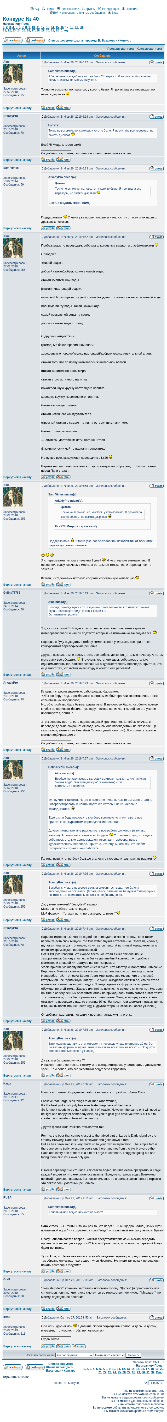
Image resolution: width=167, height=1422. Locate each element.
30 (47, 30)
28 (38, 30)
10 (33, 27)
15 (57, 27)
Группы (88, 9)
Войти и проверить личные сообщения (77, 12)
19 (76, 27)
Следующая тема (149, 48)
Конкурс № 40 (21, 19)
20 (81, 27)
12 (42, 27)
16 (61, 27)
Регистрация (108, 9)
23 (14, 30)
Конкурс (125, 40)
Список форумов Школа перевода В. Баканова (81, 40)
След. (64, 30)
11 (38, 27)
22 (9, 30)
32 (57, 30)
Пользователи (68, 9)
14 (52, 27)
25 (23, 30)
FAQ (34, 9)
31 (52, 30)
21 (4, 30)
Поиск (48, 9)
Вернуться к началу (17, 108)
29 (42, 30)
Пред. (25, 23)
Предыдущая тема (120, 48)
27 (33, 30)
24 (18, 30)
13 (47, 27)
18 (71, 27)
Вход (113, 12)
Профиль (130, 9)
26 (28, 30)
